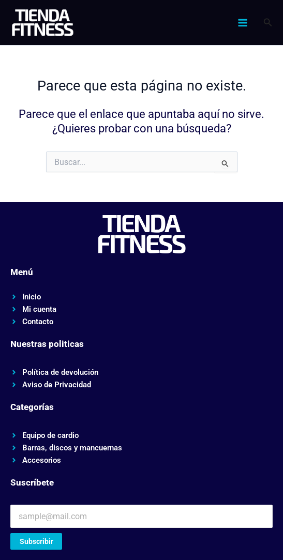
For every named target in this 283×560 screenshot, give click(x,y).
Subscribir (36, 541)
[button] (268, 22)
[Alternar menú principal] (242, 22)
